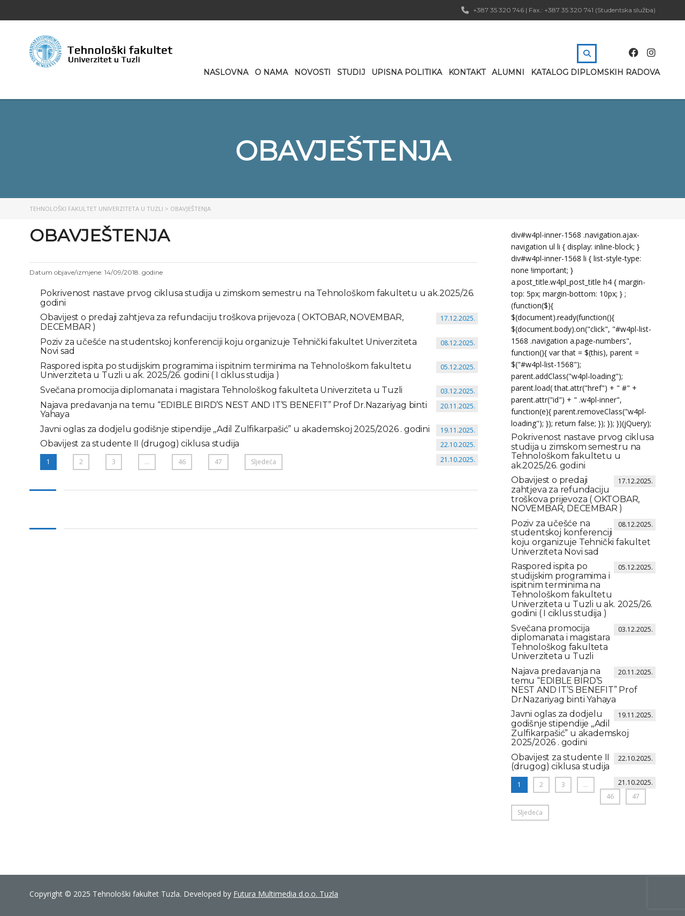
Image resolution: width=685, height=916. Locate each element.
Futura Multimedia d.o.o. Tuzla (285, 894)
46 (182, 461)
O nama (271, 72)
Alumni (508, 72)
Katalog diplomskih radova (595, 72)
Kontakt (466, 72)
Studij (351, 72)
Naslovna (225, 72)
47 (218, 461)
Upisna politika (406, 72)
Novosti (312, 72)
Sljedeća (263, 461)
